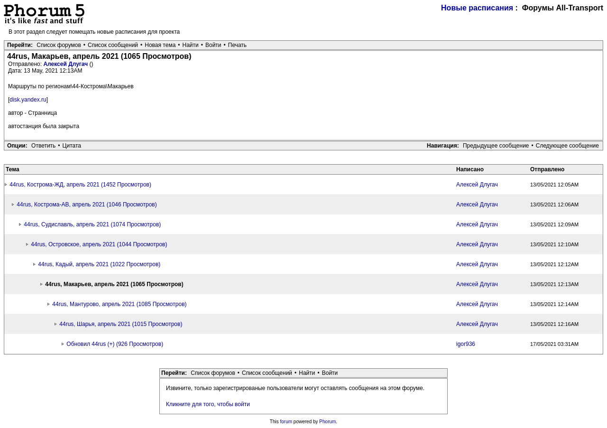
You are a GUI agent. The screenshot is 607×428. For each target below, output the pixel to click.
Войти (213, 45)
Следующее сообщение (567, 145)
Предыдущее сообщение (496, 145)
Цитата (72, 145)
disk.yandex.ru (27, 99)
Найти (191, 45)
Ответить (43, 145)
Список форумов (59, 45)
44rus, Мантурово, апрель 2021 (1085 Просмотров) (119, 304)
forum (286, 421)
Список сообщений (113, 45)
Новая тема (160, 45)
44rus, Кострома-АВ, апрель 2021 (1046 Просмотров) (86, 204)
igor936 (465, 344)
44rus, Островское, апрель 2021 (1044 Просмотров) (99, 244)
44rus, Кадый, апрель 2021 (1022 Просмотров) (99, 264)
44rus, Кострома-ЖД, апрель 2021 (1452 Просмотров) (80, 184)
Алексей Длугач (66, 64)
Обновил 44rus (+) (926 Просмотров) (114, 344)
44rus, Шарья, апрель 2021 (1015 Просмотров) (120, 324)
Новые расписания (477, 8)
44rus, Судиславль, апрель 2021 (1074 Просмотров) (92, 224)
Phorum (327, 421)
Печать (237, 45)
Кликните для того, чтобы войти (208, 404)
